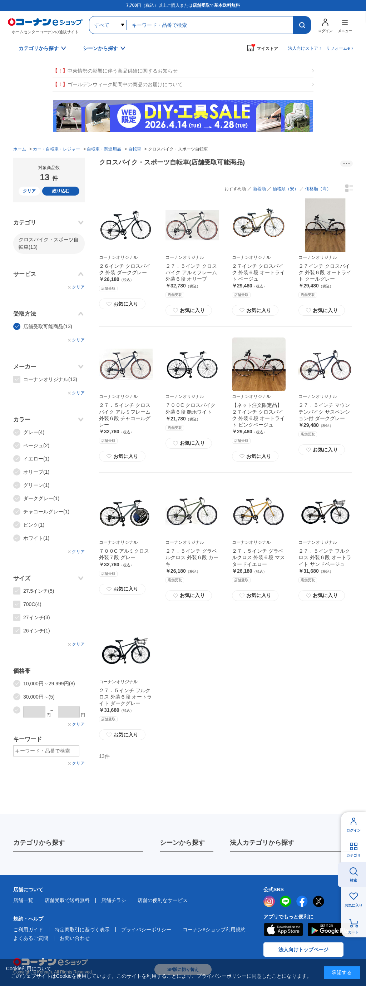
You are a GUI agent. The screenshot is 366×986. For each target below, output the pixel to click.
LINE (285, 901)
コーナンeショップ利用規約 (214, 929)
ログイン (353, 830)
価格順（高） (318, 188)
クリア (29, 190)
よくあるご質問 (30, 938)
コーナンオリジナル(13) (50, 379)
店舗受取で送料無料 (67, 900)
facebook (302, 901)
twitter (318, 901)
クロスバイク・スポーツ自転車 (49, 243)
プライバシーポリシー (146, 929)
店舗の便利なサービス (163, 900)
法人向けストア (303, 48)
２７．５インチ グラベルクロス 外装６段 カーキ (191, 557)
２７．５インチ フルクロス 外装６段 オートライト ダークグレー (125, 696)
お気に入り (122, 304)
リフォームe (338, 48)
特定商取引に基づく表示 (82, 929)
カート (353, 932)
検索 (353, 880)
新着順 (259, 188)
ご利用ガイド (28, 929)
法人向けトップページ (303, 949)
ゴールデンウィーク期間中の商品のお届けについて (118, 84)
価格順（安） (285, 188)
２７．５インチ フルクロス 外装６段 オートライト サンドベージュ (324, 557)
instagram (269, 901)
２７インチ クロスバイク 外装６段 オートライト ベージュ (258, 272)
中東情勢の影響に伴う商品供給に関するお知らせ (115, 71)
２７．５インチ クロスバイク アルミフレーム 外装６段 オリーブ (191, 272)
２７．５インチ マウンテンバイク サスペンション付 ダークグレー (324, 411)
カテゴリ (353, 855)
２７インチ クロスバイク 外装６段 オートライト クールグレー (324, 272)
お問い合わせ (75, 938)
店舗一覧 (23, 900)
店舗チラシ (113, 900)
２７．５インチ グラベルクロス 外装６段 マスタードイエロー (258, 557)
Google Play (331, 929)
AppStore (283, 929)
